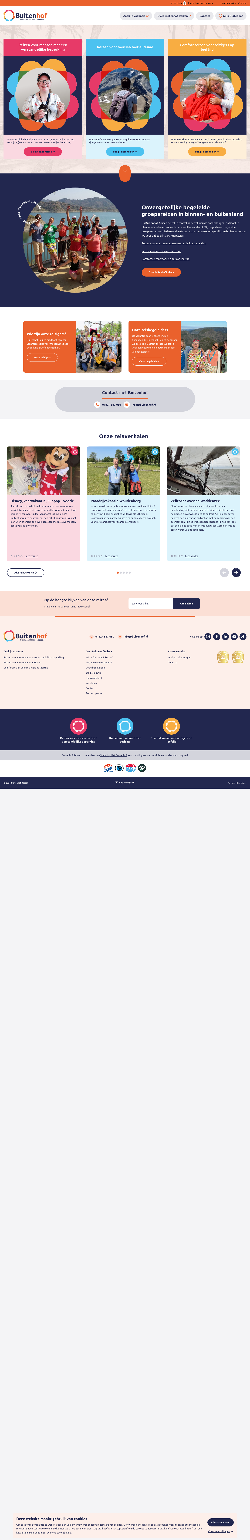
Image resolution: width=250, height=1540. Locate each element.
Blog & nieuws (93, 672)
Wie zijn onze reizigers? (99, 662)
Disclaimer (241, 783)
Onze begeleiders (149, 361)
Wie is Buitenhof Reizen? (99, 657)
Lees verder (31, 555)
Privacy (231, 783)
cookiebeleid (64, 1532)
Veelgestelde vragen (179, 657)
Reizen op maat (94, 693)
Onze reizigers (42, 357)
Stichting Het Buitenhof (113, 755)
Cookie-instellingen (219, 1531)
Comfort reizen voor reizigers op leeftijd (166, 258)
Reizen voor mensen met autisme (161, 251)
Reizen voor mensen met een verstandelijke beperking (174, 243)
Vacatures (91, 683)
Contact (90, 688)
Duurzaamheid (94, 678)
